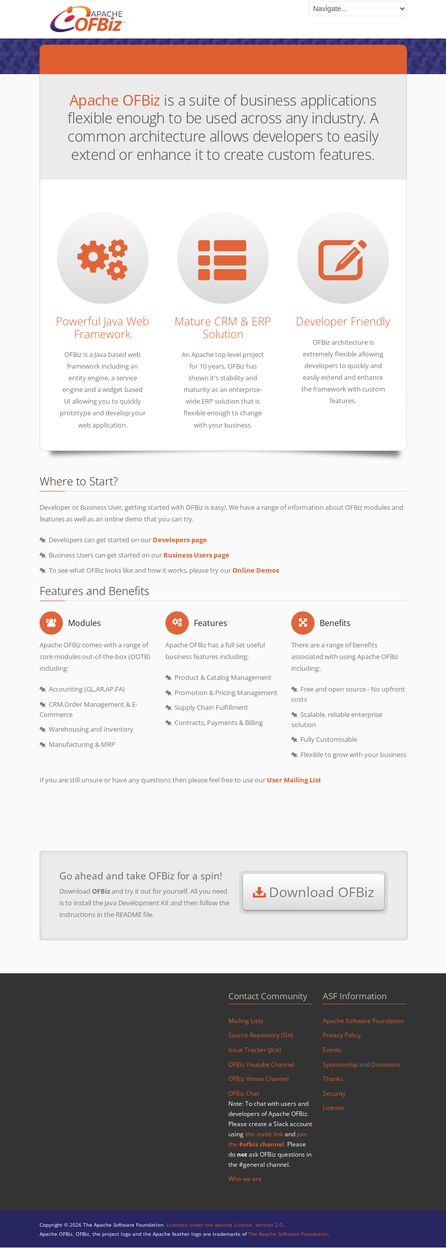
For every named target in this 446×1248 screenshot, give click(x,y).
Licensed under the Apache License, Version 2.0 (224, 1226)
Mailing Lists (245, 1021)
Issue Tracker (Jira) (254, 1050)
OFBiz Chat (243, 1094)
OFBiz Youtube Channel (261, 1065)
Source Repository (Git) (260, 1035)
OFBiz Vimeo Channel (258, 1079)
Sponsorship (340, 1065)
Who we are (245, 1180)
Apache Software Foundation (363, 1021)
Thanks (333, 1079)
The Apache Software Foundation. (289, 1234)
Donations (385, 1065)
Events (332, 1050)
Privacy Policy (342, 1035)
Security (334, 1094)
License (333, 1108)
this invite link (264, 1134)
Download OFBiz (313, 892)
